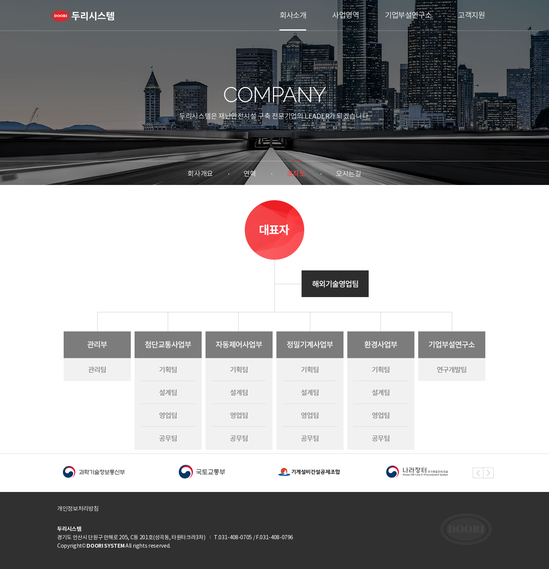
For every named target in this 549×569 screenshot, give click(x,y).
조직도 (296, 173)
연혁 (250, 173)
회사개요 (200, 173)
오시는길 (348, 173)
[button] (488, 473)
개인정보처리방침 (78, 508)
